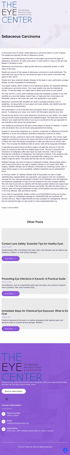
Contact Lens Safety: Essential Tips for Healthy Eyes (32, 243)
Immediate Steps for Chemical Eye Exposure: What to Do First (35, 312)
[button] (6, 399)
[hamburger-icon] (66, 12)
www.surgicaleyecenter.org (46, 201)
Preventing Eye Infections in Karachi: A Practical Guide (34, 278)
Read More (10, 258)
